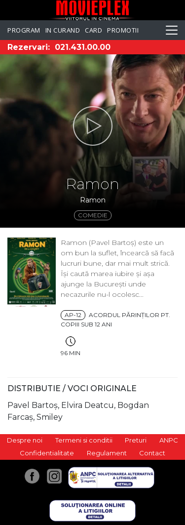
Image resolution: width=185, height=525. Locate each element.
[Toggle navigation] (171, 30)
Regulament (107, 453)
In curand (62, 30)
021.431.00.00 (83, 47)
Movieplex (92, 10)
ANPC (168, 440)
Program (23, 30)
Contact (152, 453)
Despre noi (24, 440)
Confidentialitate (47, 453)
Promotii (123, 30)
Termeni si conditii (83, 440)
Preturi (136, 440)
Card (93, 30)
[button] (92, 126)
